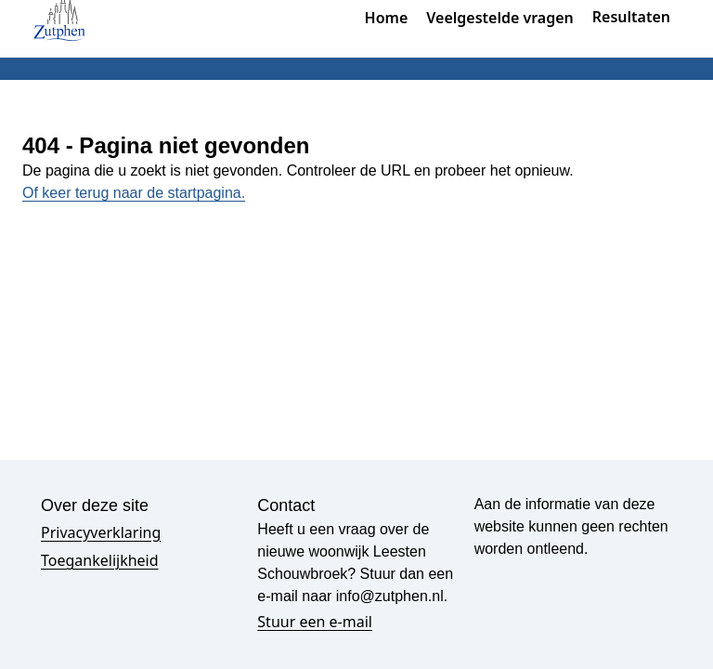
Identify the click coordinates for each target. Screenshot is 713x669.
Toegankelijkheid (100, 560)
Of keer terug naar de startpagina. (133, 193)
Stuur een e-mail (314, 621)
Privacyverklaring (101, 532)
